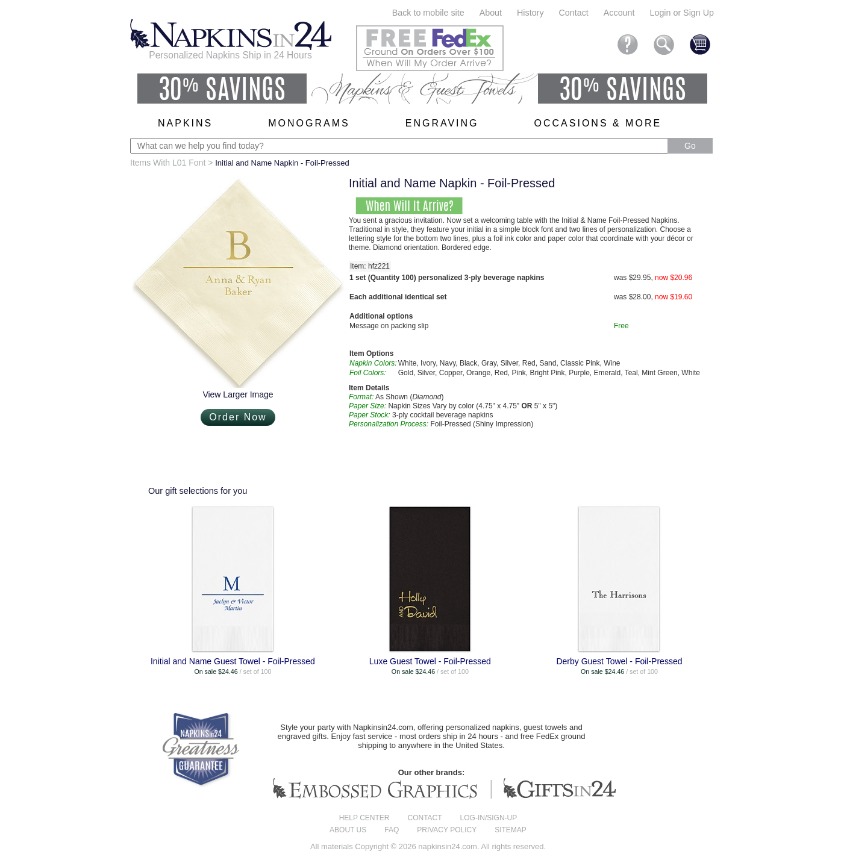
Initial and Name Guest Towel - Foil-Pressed (233, 661)
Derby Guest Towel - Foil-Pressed (619, 661)
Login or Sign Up (681, 12)
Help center (364, 818)
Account (619, 12)
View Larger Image (237, 394)
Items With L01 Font (167, 162)
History (530, 12)
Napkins (185, 123)
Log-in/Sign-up (488, 818)
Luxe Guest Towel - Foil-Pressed (430, 661)
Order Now (237, 417)
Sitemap (511, 830)
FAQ (391, 830)
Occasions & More (598, 123)
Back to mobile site (428, 12)
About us (348, 830)
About (491, 12)
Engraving (442, 123)
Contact (574, 12)
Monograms (308, 123)
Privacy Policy (447, 830)
